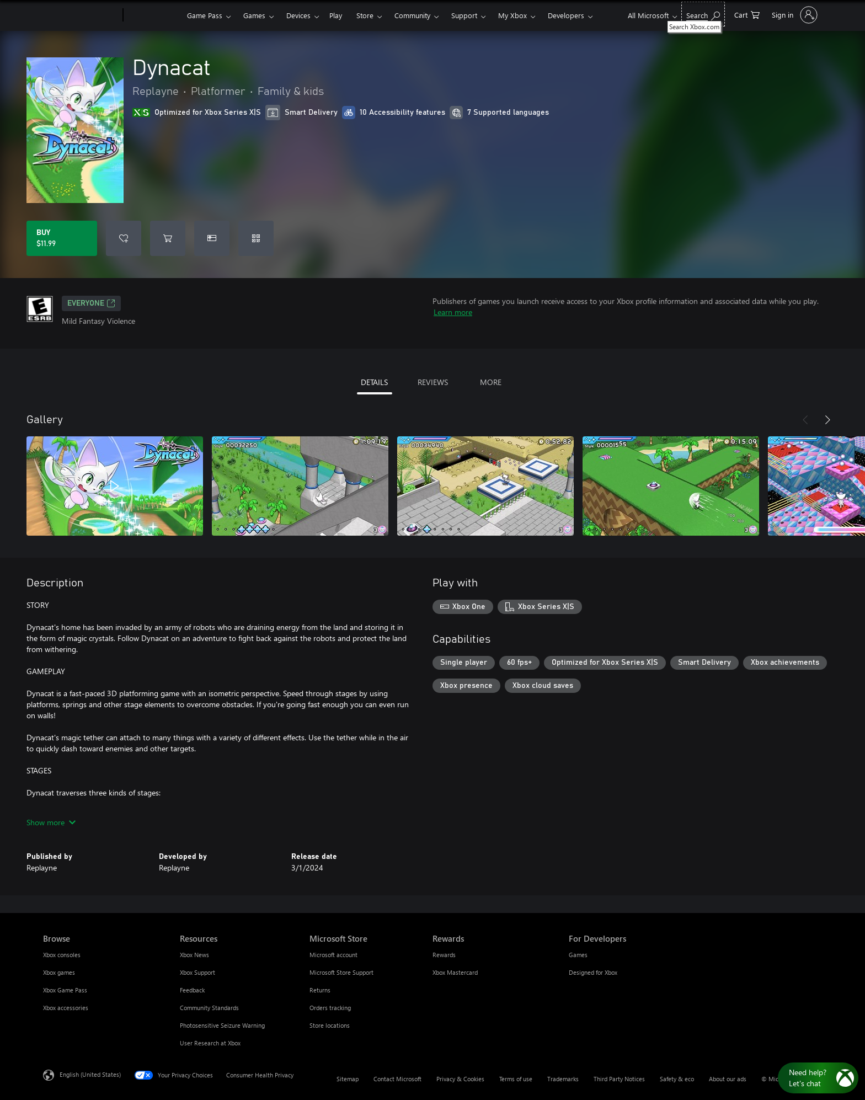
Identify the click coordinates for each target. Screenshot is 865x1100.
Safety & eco (677, 1078)
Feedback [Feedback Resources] (192, 990)
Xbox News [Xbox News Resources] (194, 954)
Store (364, 15)
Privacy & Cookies (460, 1078)
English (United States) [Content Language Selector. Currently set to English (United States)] (90, 1074)
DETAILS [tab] (374, 382)
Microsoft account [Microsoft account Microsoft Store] (333, 954)
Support (464, 15)
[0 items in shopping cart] (747, 14)
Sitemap (348, 1078)
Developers (566, 15)
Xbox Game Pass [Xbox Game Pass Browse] (65, 990)
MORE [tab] (490, 382)
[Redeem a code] (256, 238)
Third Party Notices (619, 1078)
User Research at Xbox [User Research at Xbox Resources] (210, 1042)
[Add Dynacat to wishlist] (123, 238)
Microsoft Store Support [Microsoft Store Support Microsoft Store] (341, 972)
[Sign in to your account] (793, 15)
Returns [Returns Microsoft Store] (319, 990)
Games (254, 15)
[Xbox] (154, 15)
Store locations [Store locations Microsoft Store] (329, 1025)
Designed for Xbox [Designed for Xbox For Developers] (593, 972)
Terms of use (515, 1078)
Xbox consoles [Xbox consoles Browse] (62, 954)
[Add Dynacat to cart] (167, 238)
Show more (51, 822)
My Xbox (512, 15)
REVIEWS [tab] (433, 382)
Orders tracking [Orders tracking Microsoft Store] (330, 1007)
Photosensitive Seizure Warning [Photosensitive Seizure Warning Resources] (222, 1025)
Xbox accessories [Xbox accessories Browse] (65, 1007)
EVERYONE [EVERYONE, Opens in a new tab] (91, 303)
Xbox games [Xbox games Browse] (59, 972)
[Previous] (805, 420)
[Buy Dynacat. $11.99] (61, 238)
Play (335, 15)
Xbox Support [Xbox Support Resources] (197, 972)
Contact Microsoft (397, 1078)
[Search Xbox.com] (703, 14)
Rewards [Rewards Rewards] (444, 954)
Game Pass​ (204, 15)
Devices (298, 15)
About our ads (727, 1078)
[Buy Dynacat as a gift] (211, 238)
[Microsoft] (81, 15)
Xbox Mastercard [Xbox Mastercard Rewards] (455, 972)
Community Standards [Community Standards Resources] (209, 1007)
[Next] (827, 420)
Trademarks (563, 1078)
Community (412, 15)
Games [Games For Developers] (578, 954)
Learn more (453, 312)
